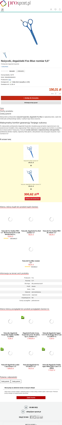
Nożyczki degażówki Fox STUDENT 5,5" (31, 365)
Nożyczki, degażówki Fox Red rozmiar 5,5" (31, 231)
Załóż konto (31, 397)
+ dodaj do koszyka (31, 98)
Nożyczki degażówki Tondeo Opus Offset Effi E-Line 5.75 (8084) (51, 366)
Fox (9, 79)
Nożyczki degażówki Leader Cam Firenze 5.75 (10, 365)
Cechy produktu (6, 111)
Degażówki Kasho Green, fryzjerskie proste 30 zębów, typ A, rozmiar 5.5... (31, 334)
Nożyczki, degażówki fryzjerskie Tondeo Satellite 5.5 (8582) (10, 334)
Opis (2, 108)
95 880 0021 (31, 407)
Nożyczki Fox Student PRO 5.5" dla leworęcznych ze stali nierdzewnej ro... (10, 232)
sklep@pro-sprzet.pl (31, 411)
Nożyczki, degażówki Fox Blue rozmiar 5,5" (31, 184)
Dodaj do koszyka (32, 198)
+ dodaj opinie (20, 71)
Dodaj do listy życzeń (31, 102)
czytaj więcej (4, 66)
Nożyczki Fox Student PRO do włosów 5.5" (52, 231)
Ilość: (52, 93)
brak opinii (12, 71)
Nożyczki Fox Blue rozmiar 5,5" (31, 160)
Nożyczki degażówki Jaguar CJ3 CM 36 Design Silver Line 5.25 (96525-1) (52, 334)
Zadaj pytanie (5, 114)
